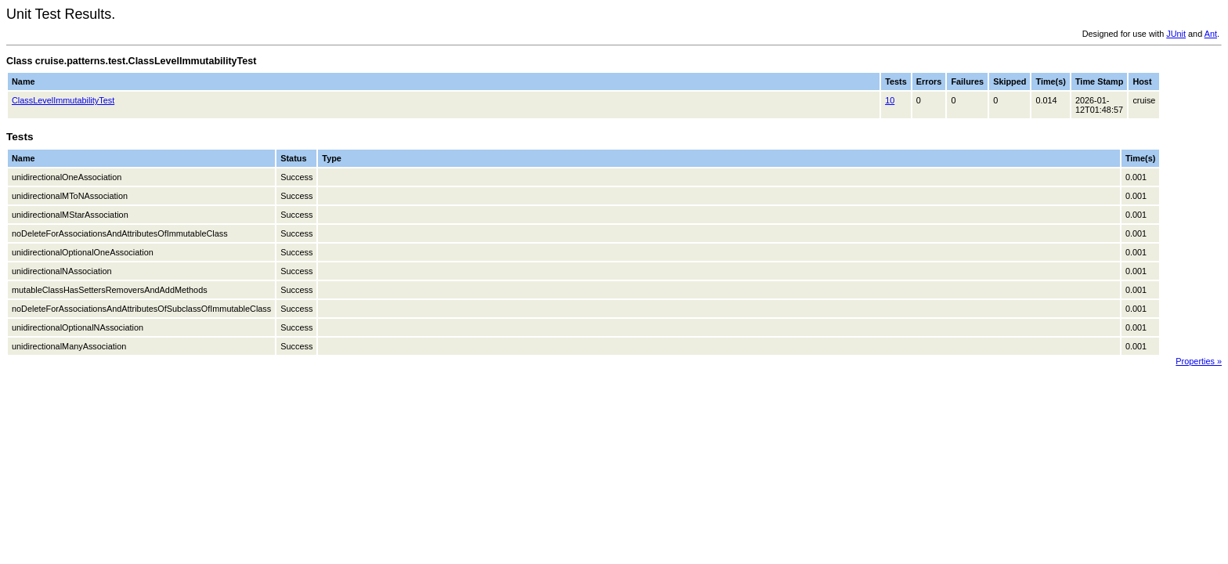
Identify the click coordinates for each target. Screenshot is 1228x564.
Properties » (1199, 361)
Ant (1211, 33)
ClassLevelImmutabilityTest (63, 100)
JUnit (1176, 33)
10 (889, 100)
